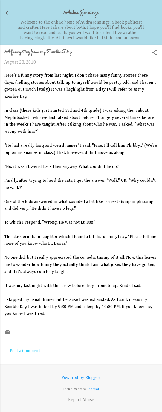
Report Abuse (81, 400)
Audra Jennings (81, 13)
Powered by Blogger (81, 378)
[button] (154, 53)
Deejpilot (93, 388)
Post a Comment (25, 351)
